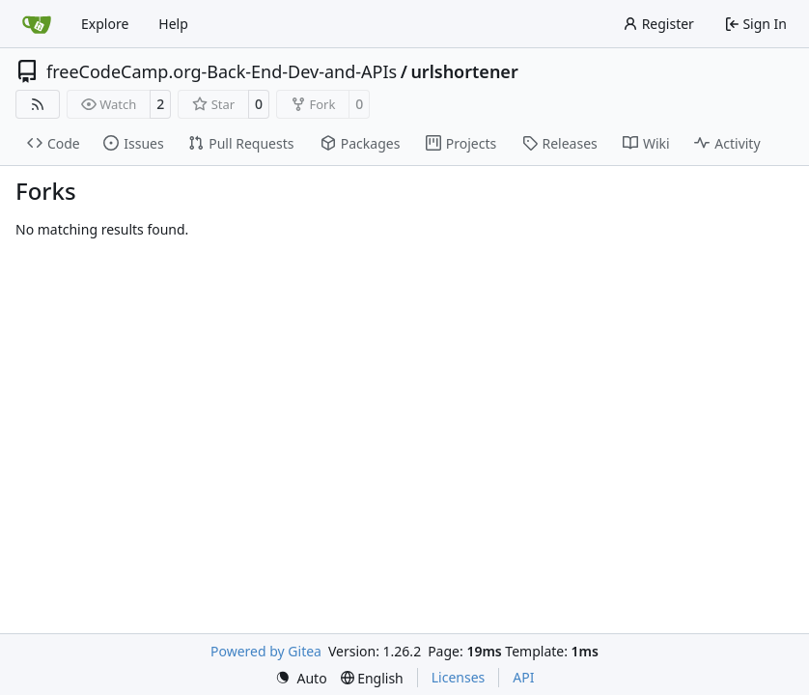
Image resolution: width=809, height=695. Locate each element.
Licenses (459, 677)
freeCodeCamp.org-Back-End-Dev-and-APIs (221, 71)
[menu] (301, 678)
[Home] (37, 24)
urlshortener (463, 71)
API (523, 677)
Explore (104, 23)
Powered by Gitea (265, 651)
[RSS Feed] (37, 104)
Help (173, 23)
